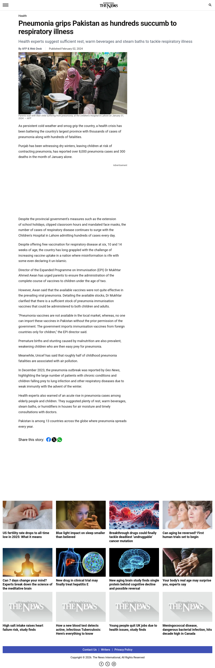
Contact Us (90, 649)
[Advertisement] (73, 189)
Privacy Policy (123, 649)
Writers (105, 649)
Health (22, 16)
